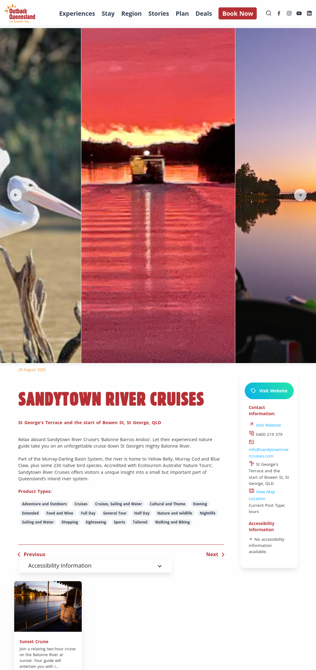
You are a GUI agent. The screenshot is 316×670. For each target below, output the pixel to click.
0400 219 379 (266, 434)
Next (212, 554)
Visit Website (269, 391)
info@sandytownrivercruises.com (269, 449)
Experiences (77, 13)
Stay (108, 13)
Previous (34, 554)
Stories (158, 13)
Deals (204, 13)
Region (131, 13)
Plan (182, 13)
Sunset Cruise (34, 641)
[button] (16, 195)
